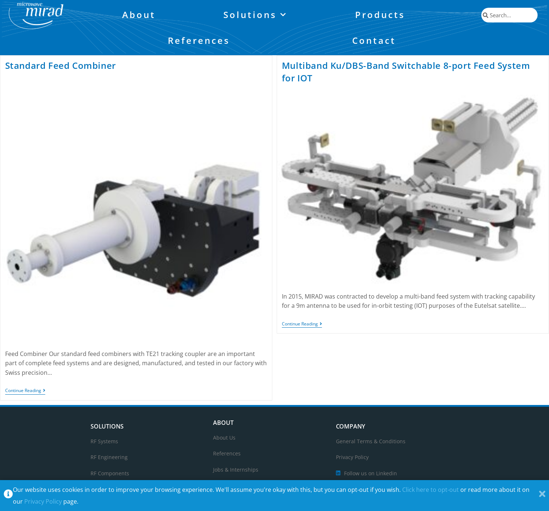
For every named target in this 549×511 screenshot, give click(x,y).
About (139, 14)
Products (380, 14)
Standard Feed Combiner (60, 65)
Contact (374, 40)
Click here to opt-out (430, 490)
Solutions (255, 15)
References (199, 40)
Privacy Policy (43, 501)
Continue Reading (25, 391)
